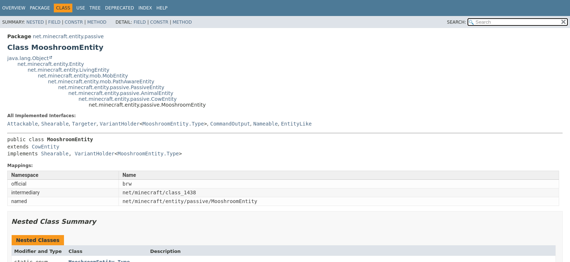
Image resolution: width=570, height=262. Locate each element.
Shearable (55, 124)
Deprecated (119, 8)
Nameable (265, 124)
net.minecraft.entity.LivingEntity (68, 70)
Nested (35, 22)
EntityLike (296, 124)
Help (162, 8)
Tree (95, 8)
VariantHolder (120, 124)
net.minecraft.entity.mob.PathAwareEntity (101, 81)
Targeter (84, 124)
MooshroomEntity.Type (173, 124)
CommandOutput (230, 124)
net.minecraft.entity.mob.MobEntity (83, 76)
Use (80, 8)
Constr (74, 22)
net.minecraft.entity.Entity (50, 64)
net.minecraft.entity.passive (68, 36)
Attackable (22, 124)
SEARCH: (456, 22)
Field (54, 22)
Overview (13, 8)
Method (97, 22)
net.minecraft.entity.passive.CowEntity (128, 99)
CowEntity (45, 147)
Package (40, 8)
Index (145, 8)
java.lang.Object (28, 58)
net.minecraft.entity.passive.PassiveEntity (111, 87)
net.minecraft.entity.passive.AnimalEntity (120, 93)
